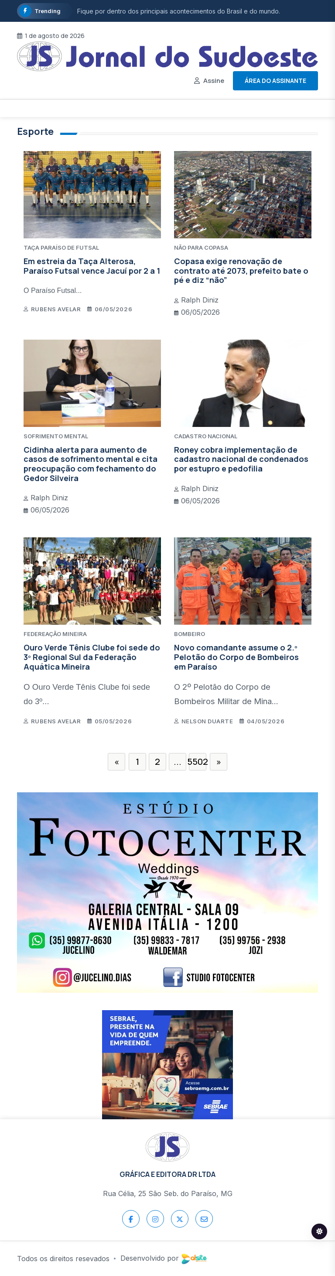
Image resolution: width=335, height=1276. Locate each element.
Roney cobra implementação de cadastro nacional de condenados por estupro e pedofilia (241, 459)
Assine (213, 80)
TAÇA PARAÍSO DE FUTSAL (61, 247)
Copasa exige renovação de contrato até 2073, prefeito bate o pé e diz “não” (241, 270)
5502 (197, 761)
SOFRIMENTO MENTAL (56, 436)
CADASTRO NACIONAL (205, 436)
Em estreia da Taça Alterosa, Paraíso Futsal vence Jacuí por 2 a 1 (92, 266)
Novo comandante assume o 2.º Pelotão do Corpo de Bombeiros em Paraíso (236, 656)
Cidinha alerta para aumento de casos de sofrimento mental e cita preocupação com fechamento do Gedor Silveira (90, 463)
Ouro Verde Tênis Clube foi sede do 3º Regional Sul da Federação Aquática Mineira (92, 656)
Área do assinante (275, 80)
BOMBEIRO (189, 633)
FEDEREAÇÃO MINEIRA (55, 633)
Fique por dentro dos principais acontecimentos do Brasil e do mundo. (178, 11)
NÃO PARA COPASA (201, 247)
